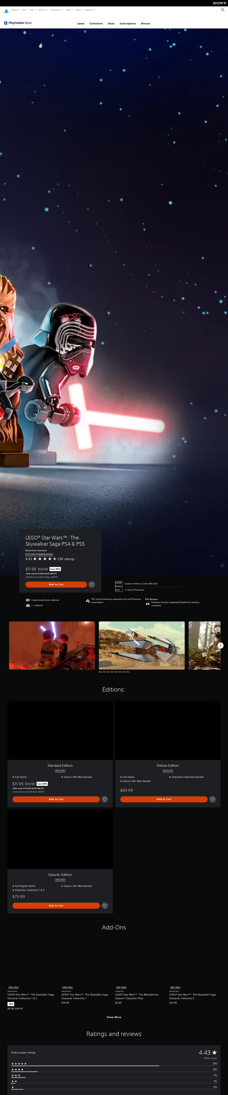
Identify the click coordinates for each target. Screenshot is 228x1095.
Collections (96, 20)
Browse (145, 20)
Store (78, 10)
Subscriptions (128, 20)
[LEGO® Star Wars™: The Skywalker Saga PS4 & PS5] (52, 642)
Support (89, 10)
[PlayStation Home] (6, 10)
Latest (80, 20)
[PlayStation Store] (18, 19)
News (68, 10)
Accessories (55, 10)
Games (14, 10)
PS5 (24, 10)
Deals (111, 20)
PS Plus (42, 10)
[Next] (220, 642)
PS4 (32, 10)
